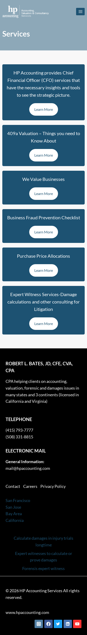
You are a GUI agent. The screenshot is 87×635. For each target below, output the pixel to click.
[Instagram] (39, 624)
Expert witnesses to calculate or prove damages (43, 557)
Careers (30, 486)
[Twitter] (58, 624)
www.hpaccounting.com (27, 612)
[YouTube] (77, 624)
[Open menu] (80, 11)
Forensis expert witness (43, 568)
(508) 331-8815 (19, 436)
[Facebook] (48, 624)
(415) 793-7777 (19, 430)
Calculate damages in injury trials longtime (43, 541)
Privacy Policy (53, 486)
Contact (13, 486)
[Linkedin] (68, 624)
